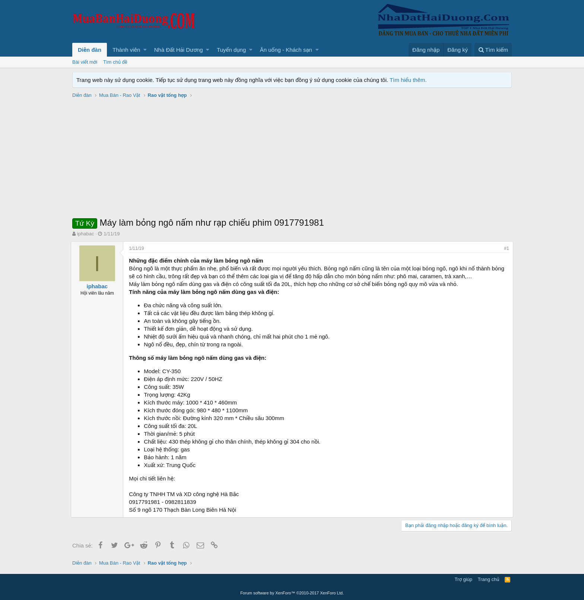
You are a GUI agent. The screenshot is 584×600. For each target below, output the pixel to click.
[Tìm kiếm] (493, 50)
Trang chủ (488, 579)
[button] (145, 50)
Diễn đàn (89, 50)
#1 (505, 248)
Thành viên (126, 50)
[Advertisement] (292, 160)
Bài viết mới (84, 62)
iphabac (85, 233)
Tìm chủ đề (115, 62)
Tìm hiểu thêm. (408, 80)
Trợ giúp (463, 579)
